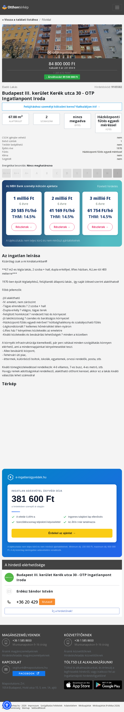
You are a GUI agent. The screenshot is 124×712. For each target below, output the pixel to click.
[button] (7, 705)
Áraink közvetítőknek (77, 651)
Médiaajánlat (85, 705)
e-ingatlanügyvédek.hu (31, 477)
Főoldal (46, 20)
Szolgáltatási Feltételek (51, 705)
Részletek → (24, 227)
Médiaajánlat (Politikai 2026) (106, 705)
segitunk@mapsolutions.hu (30, 667)
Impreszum (33, 705)
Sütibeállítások (38, 708)
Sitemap (26, 708)
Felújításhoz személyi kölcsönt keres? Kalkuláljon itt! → (62, 106)
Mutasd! (47, 602)
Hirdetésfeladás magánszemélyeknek (26, 655)
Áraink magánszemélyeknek (20, 651)
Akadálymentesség (11, 708)
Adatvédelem (70, 705)
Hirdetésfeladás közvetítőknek (83, 655)
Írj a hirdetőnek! (62, 611)
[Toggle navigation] (117, 7)
